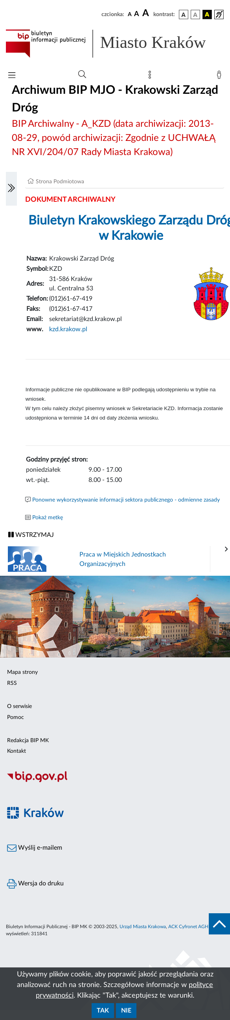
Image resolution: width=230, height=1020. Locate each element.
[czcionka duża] (147, 13)
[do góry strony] (219, 923)
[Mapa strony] (151, 76)
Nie (126, 1010)
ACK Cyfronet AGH (188, 926)
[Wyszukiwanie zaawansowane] (82, 74)
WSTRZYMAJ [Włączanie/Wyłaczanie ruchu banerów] (31, 534)
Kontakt (16, 751)
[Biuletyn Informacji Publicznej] (115, 781)
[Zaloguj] (220, 76)
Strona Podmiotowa (60, 181)
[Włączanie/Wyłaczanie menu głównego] (12, 76)
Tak (103, 1010)
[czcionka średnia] (136, 14)
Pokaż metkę (47, 517)
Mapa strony (22, 672)
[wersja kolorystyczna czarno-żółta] (207, 14)
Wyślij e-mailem (34, 848)
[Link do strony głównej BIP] (115, 43)
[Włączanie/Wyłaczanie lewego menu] (11, 189)
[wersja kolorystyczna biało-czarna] (195, 14)
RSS (12, 683)
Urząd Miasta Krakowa (143, 926)
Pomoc (15, 717)
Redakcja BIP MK (28, 740)
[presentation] (226, 549)
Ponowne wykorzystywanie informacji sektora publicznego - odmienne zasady (126, 500)
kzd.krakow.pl (68, 329)
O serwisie (19, 706)
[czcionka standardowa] (130, 14)
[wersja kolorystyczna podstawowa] (183, 14)
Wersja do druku (35, 884)
